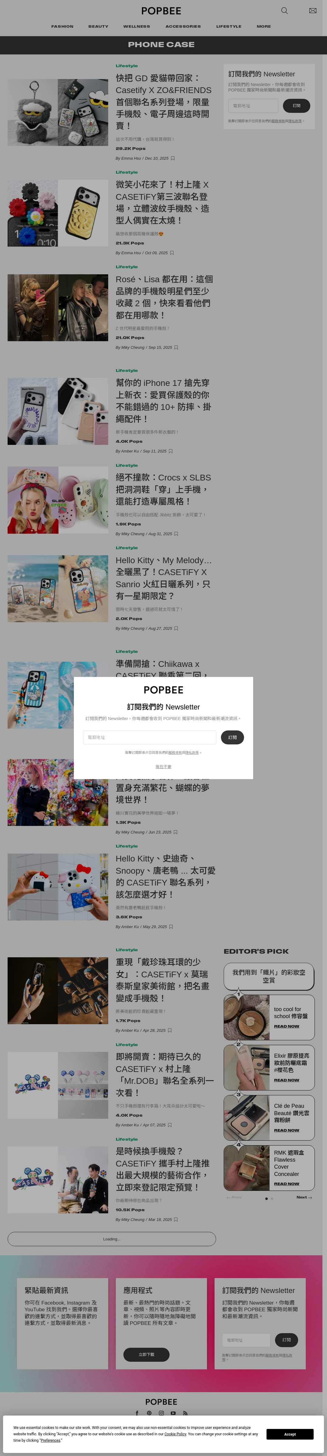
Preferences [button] (50, 1440)
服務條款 (175, 752)
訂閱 (232, 737)
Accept (290, 1434)
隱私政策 (192, 752)
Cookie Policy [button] (175, 1434)
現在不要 (163, 766)
